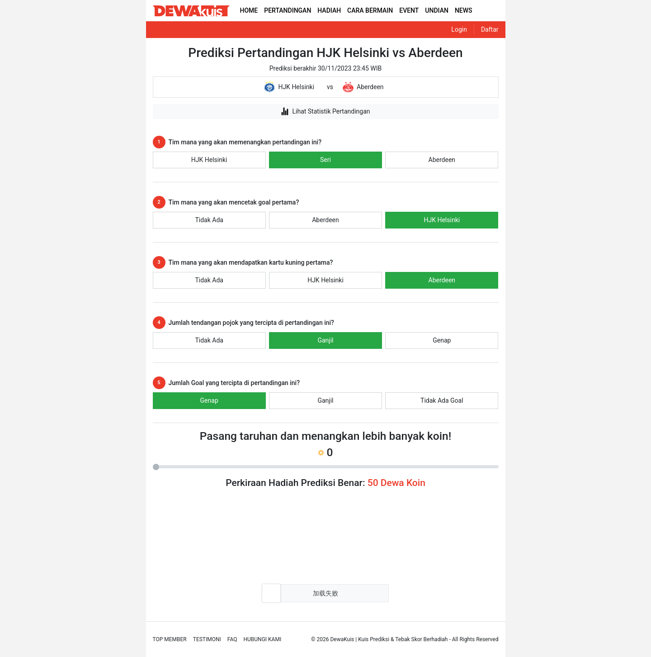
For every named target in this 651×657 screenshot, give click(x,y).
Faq (232, 639)
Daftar (490, 29)
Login (459, 29)
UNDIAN (436, 10)
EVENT (409, 10)
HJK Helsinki (209, 159)
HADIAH (329, 10)
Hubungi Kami (263, 639)
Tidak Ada (209, 220)
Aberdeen (442, 159)
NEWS (463, 10)
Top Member (170, 639)
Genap (442, 340)
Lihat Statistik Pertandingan (325, 111)
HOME (249, 10)
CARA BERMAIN (370, 10)
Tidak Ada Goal (441, 400)
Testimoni (207, 639)
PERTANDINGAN (287, 10)
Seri (325, 159)
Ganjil (325, 340)
